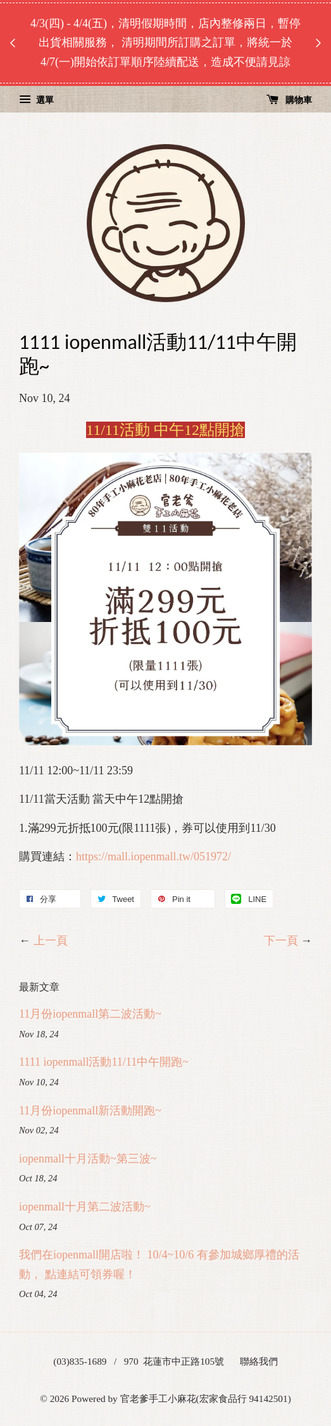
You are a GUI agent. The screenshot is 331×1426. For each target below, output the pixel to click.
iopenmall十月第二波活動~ (85, 1206)
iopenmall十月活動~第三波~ (87, 1158)
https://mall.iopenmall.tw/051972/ (153, 856)
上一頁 (51, 940)
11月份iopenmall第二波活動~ (90, 1014)
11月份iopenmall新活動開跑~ (90, 1110)
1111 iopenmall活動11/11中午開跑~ (104, 1062)
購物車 (289, 100)
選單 (36, 100)
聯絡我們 (259, 1361)
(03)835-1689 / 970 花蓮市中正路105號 (138, 1361)
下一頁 (281, 940)
